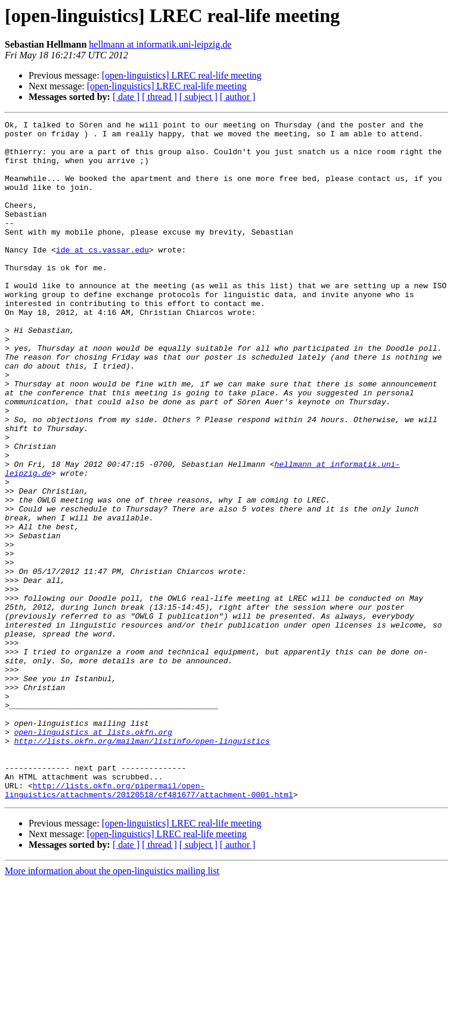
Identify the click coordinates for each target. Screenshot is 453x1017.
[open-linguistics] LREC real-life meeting (182, 75)
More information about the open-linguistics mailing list (112, 1007)
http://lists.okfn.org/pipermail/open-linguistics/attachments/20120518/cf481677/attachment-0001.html (149, 924)
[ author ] (238, 97)
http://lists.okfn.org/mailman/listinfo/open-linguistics (142, 865)
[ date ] (126, 97)
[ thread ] (159, 97)
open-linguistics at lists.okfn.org (93, 855)
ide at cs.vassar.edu (102, 276)
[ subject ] (198, 97)
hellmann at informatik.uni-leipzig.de (160, 44)
